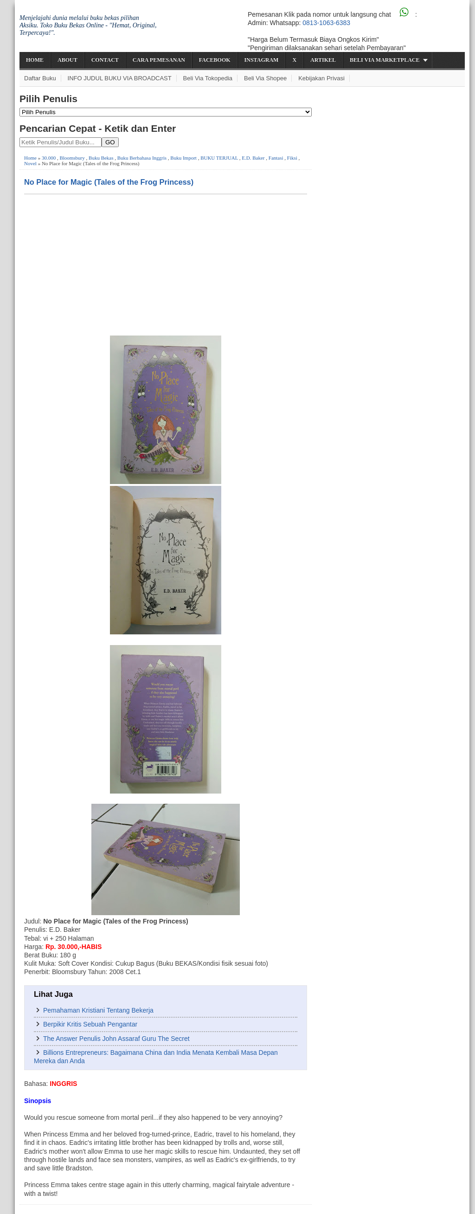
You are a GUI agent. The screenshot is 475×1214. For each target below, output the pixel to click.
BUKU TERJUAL (219, 158)
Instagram (261, 60)
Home (35, 60)
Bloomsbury (71, 158)
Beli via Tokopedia (208, 78)
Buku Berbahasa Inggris (142, 158)
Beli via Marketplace (384, 60)
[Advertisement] (165, 264)
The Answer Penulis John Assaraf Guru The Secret (116, 1038)
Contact (105, 60)
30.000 (49, 158)
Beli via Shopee (265, 78)
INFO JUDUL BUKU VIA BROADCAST (120, 78)
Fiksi (292, 158)
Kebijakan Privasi (321, 78)
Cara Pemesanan (159, 60)
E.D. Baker (253, 158)
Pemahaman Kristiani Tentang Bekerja (98, 1010)
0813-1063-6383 (326, 22)
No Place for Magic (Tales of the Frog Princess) (108, 182)
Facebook (215, 60)
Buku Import (183, 158)
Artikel (323, 60)
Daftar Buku (40, 78)
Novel (30, 163)
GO (110, 142)
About (67, 60)
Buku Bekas (101, 158)
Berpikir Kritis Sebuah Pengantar (90, 1024)
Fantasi (276, 158)
